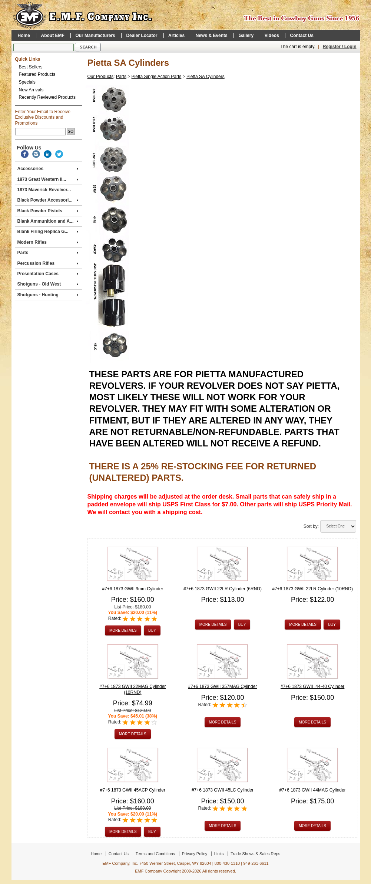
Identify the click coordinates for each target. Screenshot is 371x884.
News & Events (212, 35)
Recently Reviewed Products (47, 97)
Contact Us (301, 35)
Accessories (47, 168)
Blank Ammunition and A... (47, 221)
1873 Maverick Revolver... (44, 189)
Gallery (246, 35)
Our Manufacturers (95, 35)
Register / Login (340, 46)
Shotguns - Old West (47, 284)
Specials (27, 82)
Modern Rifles (47, 242)
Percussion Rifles (47, 263)
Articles (176, 35)
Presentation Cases (47, 273)
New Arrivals (31, 89)
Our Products (100, 76)
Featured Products (37, 74)
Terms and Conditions (155, 853)
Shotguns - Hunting (47, 294)
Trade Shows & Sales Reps (255, 853)
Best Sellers (31, 67)
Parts (47, 252)
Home (24, 35)
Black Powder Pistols (47, 210)
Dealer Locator (141, 35)
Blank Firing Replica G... (47, 231)
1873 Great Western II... (47, 179)
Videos (272, 35)
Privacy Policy (194, 853)
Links (219, 853)
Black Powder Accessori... (47, 200)
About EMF (52, 35)
